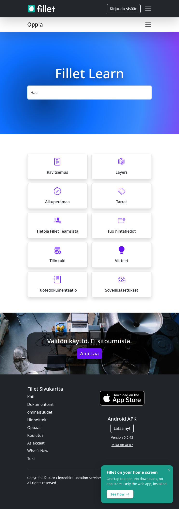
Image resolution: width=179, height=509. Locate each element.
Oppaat (34, 427)
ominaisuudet (39, 412)
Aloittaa (89, 353)
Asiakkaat (36, 443)
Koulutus (35, 435)
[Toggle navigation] (148, 8)
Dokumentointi (41, 404)
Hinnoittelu (37, 420)
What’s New (37, 450)
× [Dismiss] (169, 469)
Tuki (31, 458)
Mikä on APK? (122, 445)
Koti (30, 396)
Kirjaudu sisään (124, 8)
